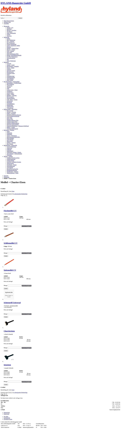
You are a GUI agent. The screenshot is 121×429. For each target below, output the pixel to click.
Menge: (5, 226)
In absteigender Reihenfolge (20, 194)
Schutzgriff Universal (12, 303)
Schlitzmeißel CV (10, 243)
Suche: (2, 18)
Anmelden (6, 23)
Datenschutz (7, 412)
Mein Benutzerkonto (9, 20)
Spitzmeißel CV (10, 270)
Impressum (6, 414)
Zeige (2, 195)
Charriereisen (9, 331)
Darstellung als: (4, 191)
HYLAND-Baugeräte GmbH (16, 3)
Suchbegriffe (7, 418)
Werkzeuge (6, 177)
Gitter (12, 191)
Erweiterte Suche (8, 419)
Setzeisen (7, 365)
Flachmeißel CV (10, 211)
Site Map (6, 416)
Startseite (6, 175)
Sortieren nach (4, 194)
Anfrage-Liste (7, 22)
